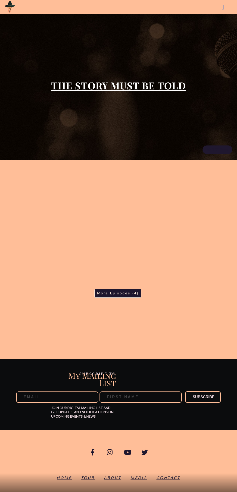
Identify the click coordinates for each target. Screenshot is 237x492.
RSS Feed (217, 149)
